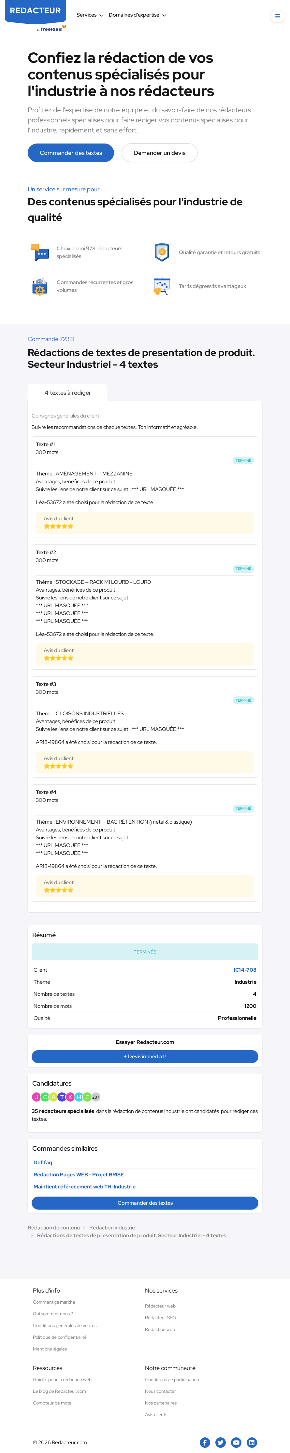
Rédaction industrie (112, 1227)
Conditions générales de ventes (64, 1325)
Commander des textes (71, 153)
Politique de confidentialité (60, 1337)
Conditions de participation (172, 1379)
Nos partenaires (161, 1403)
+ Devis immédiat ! (145, 1056)
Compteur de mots (52, 1403)
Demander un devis (159, 153)
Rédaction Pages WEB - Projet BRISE (79, 1174)
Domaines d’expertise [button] (138, 14)
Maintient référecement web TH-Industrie (85, 1186)
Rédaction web (160, 1329)
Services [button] (90, 14)
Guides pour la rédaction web (62, 1379)
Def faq (43, 1162)
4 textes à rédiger (67, 392)
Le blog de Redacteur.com (59, 1391)
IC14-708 (245, 969)
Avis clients (156, 1415)
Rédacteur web (160, 1306)
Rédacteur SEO (160, 1318)
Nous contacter (160, 1391)
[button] (277, 16)
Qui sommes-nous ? (53, 1314)
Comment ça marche (54, 1302)
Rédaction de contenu (54, 1227)
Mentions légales (50, 1349)
